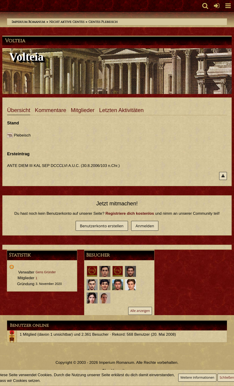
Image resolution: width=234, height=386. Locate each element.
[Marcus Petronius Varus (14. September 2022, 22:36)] (92, 284)
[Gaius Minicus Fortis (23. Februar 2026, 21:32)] (92, 271)
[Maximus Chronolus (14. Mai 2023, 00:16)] (117, 271)
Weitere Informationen (197, 377)
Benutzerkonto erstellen (102, 225)
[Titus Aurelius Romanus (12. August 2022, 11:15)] (104, 284)
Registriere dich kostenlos (130, 213)
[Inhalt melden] (223, 176)
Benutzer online (29, 325)
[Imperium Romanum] (2, 5)
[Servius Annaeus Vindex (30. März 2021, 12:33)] (130, 284)
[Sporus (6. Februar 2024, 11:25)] (104, 271)
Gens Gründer (45, 272)
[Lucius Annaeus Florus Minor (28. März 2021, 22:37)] (104, 297)
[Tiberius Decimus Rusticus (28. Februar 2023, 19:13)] (130, 271)
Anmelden (145, 225)
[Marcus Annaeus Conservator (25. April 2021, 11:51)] (117, 284)
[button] (228, 5)
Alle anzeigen (140, 310)
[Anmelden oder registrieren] (216, 5)
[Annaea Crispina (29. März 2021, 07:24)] (92, 297)
